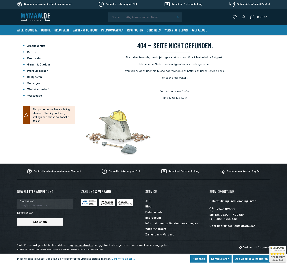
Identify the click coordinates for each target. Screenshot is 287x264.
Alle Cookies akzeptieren (251, 258)
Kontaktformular (244, 226)
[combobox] (141, 17)
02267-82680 (225, 209)
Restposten (34, 76)
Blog (148, 206)
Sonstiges (33, 83)
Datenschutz (154, 212)
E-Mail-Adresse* (27, 201)
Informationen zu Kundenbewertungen (171, 223)
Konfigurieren (220, 258)
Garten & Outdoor (38, 64)
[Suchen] (178, 17)
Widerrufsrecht (155, 229)
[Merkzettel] (234, 17)
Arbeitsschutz (36, 45)
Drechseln (34, 58)
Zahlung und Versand (159, 234)
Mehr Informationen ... (123, 258)
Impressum (153, 217)
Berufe (31, 52)
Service (151, 191)
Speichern (40, 221)
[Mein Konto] (243, 17)
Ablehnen (199, 258)
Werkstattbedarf (38, 89)
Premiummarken (37, 70)
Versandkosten (84, 245)
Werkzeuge (34, 95)
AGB (148, 201)
